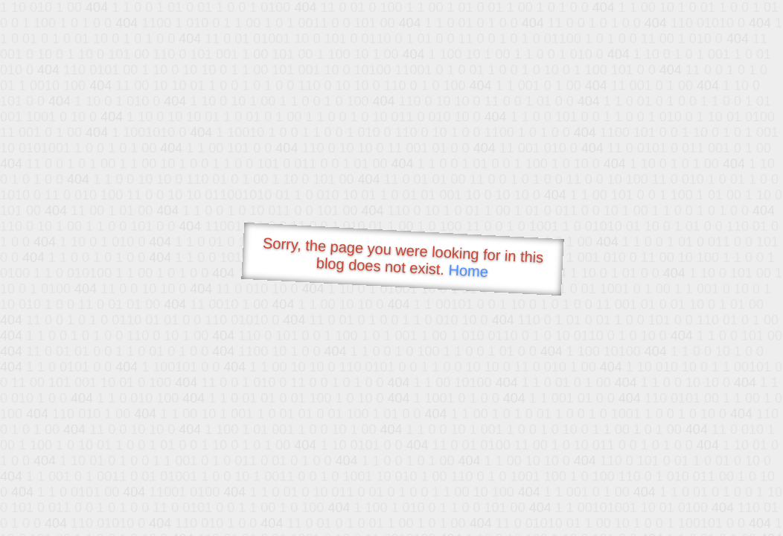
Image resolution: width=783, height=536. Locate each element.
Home (468, 270)
